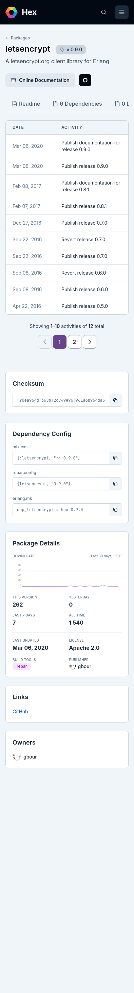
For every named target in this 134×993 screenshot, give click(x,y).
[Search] (104, 12)
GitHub (20, 711)
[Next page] (89, 342)
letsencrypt (27, 49)
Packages (17, 37)
